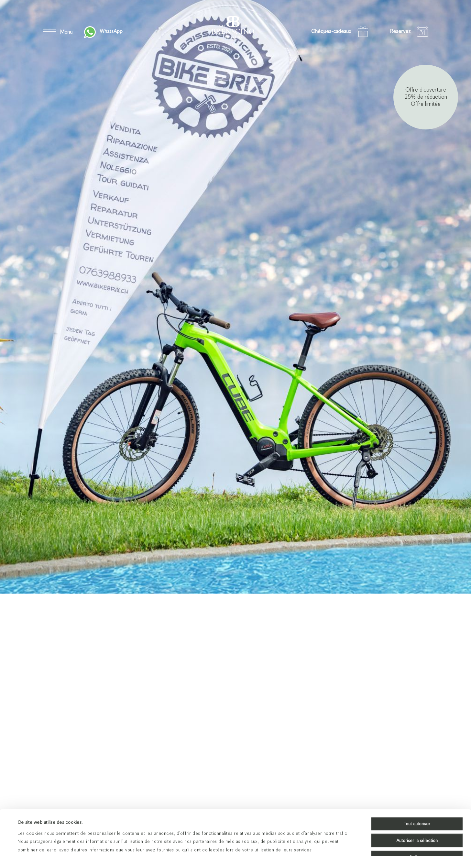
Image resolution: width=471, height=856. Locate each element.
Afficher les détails (273, 843)
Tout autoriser (417, 781)
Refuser (417, 814)
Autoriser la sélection (417, 798)
